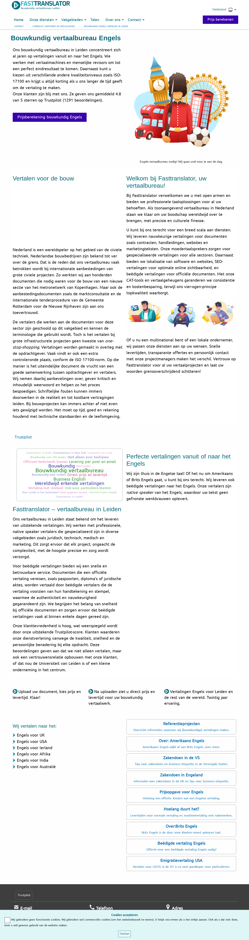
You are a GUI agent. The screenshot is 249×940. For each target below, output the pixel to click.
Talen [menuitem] (94, 20)
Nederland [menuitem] (222, 9)
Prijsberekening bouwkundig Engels (49, 117)
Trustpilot (23, 437)
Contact (18, 26)
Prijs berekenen (220, 19)
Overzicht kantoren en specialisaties (54, 26)
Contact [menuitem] (134, 20)
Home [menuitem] (18, 20)
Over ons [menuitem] (112, 20)
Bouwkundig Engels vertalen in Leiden (106, 26)
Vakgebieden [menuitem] (72, 20)
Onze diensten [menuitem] (42, 20)
